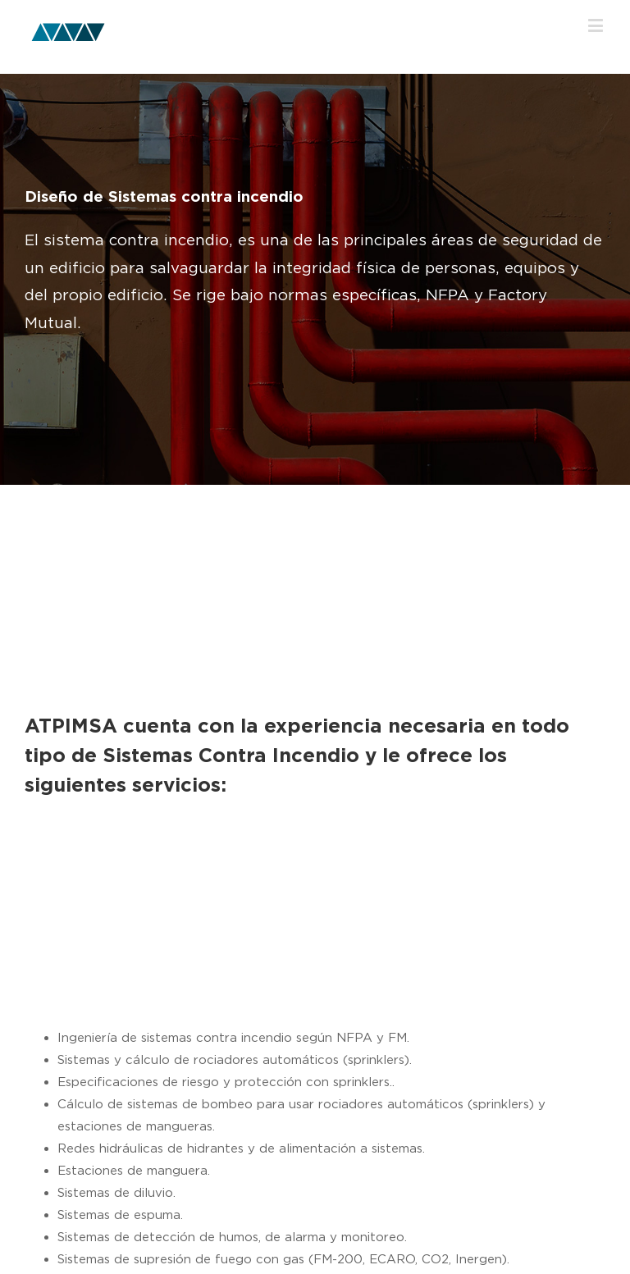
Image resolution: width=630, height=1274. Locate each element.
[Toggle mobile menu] (596, 25)
